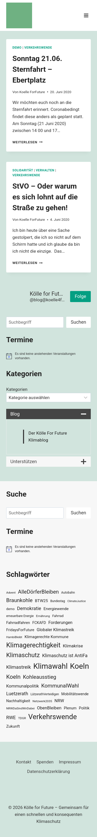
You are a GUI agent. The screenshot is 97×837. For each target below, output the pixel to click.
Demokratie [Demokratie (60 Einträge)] (29, 608)
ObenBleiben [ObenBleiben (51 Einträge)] (49, 707)
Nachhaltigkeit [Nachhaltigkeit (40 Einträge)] (18, 701)
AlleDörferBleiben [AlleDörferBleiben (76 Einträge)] (38, 592)
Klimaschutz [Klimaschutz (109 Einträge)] (23, 655)
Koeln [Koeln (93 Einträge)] (13, 676)
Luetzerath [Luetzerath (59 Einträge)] (17, 693)
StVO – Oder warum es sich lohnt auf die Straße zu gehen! (45, 197)
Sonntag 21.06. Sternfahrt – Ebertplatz (37, 69)
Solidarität (22, 170)
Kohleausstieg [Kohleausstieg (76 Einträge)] (39, 677)
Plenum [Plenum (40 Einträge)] (70, 708)
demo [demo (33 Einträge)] (10, 609)
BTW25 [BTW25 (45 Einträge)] (41, 600)
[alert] (48, 356)
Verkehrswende (38, 47)
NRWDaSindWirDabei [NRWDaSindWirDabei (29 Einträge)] (20, 708)
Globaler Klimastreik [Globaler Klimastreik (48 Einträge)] (55, 629)
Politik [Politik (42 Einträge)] (84, 708)
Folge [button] (80, 296)
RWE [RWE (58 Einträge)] (11, 717)
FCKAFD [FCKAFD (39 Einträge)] (39, 623)
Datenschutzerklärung (48, 771)
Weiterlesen (27, 142)
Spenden (45, 761)
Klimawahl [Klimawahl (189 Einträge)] (50, 666)
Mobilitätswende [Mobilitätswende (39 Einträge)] (74, 694)
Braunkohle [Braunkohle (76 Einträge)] (19, 600)
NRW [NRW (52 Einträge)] (59, 700)
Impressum (70, 761)
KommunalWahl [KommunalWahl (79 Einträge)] (60, 686)
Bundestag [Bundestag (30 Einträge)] (57, 601)
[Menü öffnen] (86, 15)
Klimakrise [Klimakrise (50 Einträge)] (73, 646)
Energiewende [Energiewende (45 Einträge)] (56, 608)
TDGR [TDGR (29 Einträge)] (22, 718)
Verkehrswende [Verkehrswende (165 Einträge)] (52, 717)
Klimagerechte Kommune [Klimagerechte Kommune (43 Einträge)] (47, 637)
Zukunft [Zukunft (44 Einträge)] (13, 726)
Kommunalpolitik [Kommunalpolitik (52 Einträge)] (22, 686)
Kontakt (23, 761)
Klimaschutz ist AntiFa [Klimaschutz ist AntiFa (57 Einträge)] (64, 655)
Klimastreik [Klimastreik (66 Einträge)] (18, 667)
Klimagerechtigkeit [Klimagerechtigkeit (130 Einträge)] (33, 645)
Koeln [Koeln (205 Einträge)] (79, 666)
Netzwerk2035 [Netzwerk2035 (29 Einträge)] (42, 701)
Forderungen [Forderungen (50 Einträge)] (60, 622)
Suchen (78, 322)
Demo (16, 47)
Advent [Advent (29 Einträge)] (11, 592)
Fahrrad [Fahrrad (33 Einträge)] (57, 616)
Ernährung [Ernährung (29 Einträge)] (43, 616)
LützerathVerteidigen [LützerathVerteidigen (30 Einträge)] (45, 694)
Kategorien (16, 389)
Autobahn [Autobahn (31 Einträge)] (68, 592)
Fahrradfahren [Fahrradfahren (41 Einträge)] (18, 622)
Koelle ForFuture (32, 92)
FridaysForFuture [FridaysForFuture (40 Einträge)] (20, 630)
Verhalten (45, 170)
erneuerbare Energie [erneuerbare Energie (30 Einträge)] (20, 616)
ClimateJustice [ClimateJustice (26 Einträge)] (76, 601)
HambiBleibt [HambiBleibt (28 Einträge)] (14, 637)
